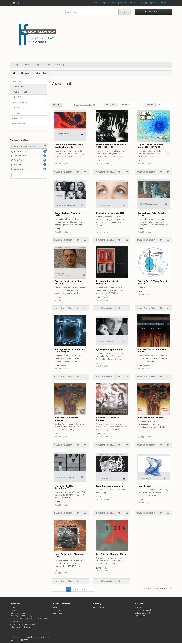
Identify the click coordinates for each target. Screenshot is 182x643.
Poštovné (13, 610)
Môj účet (138, 607)
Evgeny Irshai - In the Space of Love (69, 282)
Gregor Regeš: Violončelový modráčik (152, 282)
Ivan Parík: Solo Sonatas (150, 417)
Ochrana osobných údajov (20, 627)
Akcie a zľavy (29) (18, 123)
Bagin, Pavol (19, 160)
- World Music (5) (19, 102)
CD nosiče (26, 64)
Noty (16, 64)
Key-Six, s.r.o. (44, 637)
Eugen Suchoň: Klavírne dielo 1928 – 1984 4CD (111, 145)
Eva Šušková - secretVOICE (110, 212)
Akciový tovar (98, 607)
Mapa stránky (57, 613)
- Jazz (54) (16, 97)
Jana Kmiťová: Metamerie (109, 485)
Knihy (37, 64)
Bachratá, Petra (20, 156)
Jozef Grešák (144, 485)
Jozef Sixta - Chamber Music (111, 554)
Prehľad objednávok (143, 610)
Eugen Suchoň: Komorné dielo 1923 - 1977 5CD (150, 145)
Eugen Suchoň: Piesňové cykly (67, 214)
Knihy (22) (16, 113)
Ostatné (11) (17, 118)
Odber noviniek (141, 616)
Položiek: (150, 104)
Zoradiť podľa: (111, 104)
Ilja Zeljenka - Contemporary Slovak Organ (70, 350)
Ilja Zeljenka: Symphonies (109, 349)
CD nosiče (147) (18, 86)
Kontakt (55, 607)
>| (92, 589)
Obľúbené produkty (143, 613)
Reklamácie (56, 610)
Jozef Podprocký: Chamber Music (69, 555)
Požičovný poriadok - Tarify (21, 616)
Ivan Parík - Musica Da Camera (107, 418)
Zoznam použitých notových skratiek (24, 624)
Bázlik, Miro (18, 164)
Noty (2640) (16, 81)
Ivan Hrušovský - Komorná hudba (152, 350)
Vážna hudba (40, 73)
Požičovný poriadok (18, 613)
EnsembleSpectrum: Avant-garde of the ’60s (69, 145)
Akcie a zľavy (59, 64)
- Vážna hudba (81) (20, 92)
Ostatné (46, 64)
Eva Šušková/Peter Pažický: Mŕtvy (152, 214)
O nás (12, 607)
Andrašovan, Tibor (21, 151)
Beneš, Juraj (18, 169)
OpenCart (27, 637)
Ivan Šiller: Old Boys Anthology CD (65, 487)
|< (54, 589)
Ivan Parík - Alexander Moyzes (66, 418)
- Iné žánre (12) (18, 107)
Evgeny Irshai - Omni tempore (107, 282)
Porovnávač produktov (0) (84, 105)
